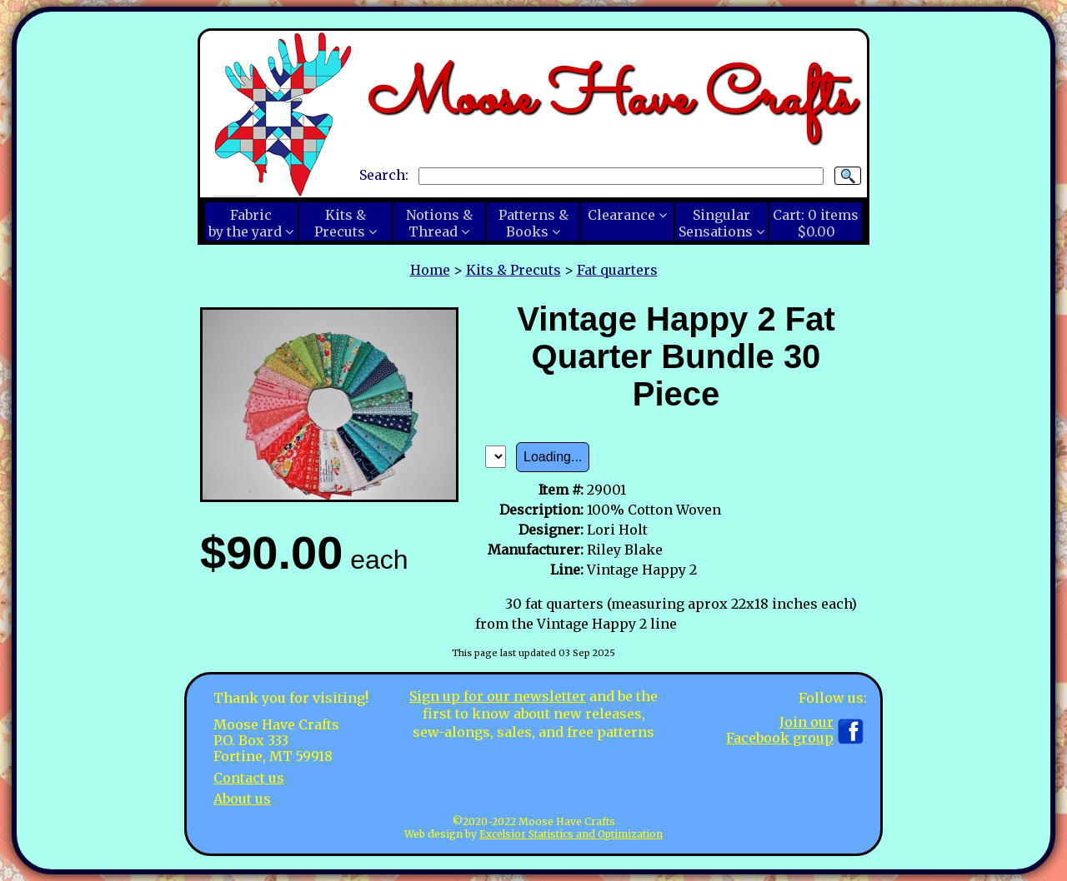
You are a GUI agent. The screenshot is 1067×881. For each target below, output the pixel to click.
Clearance (621, 215)
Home (430, 269)
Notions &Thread (439, 223)
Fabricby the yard (245, 223)
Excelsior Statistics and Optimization (571, 834)
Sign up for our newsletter (497, 696)
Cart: (816, 223)
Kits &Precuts (340, 223)
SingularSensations (716, 223)
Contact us (248, 777)
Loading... (552, 457)
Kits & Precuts (513, 269)
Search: (383, 175)
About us (242, 798)
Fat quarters (617, 269)
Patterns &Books (533, 223)
